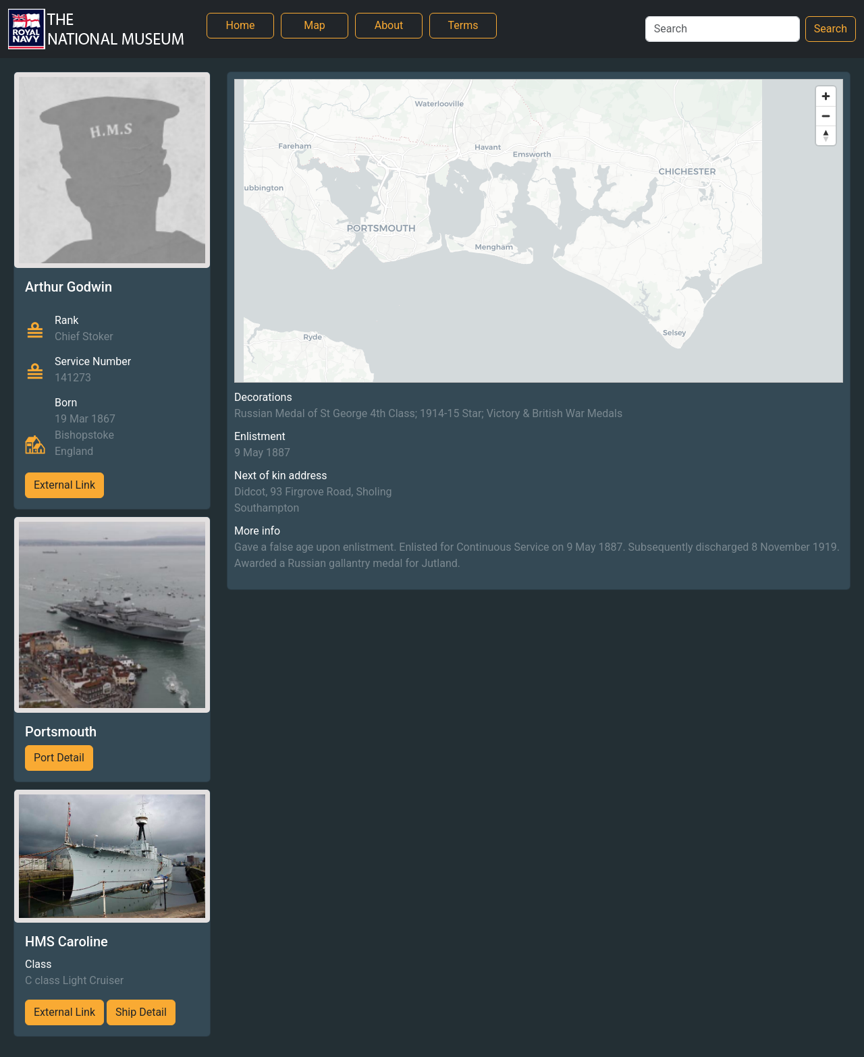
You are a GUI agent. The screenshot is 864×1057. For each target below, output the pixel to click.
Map (314, 25)
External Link (64, 485)
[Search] (722, 29)
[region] (538, 231)
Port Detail (59, 757)
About (389, 25)
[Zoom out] (826, 116)
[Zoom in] (826, 96)
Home (239, 25)
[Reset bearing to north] (826, 135)
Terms (463, 25)
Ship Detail (141, 1012)
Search (830, 28)
